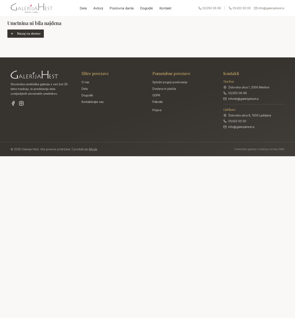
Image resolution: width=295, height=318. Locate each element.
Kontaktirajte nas (93, 102)
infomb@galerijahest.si (243, 98)
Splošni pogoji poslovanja (169, 82)
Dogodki (146, 8)
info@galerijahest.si (269, 8)
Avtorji (98, 8)
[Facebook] (13, 103)
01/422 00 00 (240, 8)
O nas (85, 82)
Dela (83, 8)
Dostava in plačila (164, 88)
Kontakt (165, 8)
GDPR (156, 95)
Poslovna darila (122, 8)
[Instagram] (21, 103)
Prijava (156, 110)
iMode (93, 149)
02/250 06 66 (209, 8)
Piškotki (157, 102)
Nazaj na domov (26, 33)
